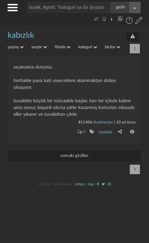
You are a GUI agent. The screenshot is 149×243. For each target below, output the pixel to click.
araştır (39, 47)
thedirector (103, 122)
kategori (87, 47)
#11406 (85, 122)
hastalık (105, 132)
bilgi (91, 184)
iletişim (80, 184)
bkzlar (112, 47)
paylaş (16, 47)
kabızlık (21, 35)
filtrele (62, 47)
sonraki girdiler (74, 156)
